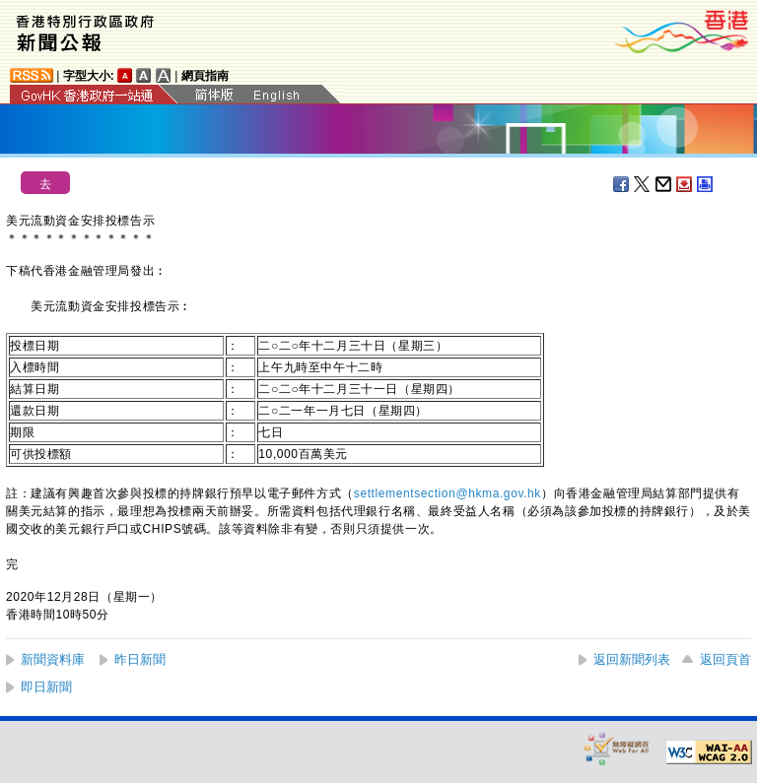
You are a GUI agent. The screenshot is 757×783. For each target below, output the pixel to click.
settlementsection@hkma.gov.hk (447, 493)
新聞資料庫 (53, 659)
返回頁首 (725, 659)
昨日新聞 (140, 659)
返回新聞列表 (631, 659)
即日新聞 (46, 687)
